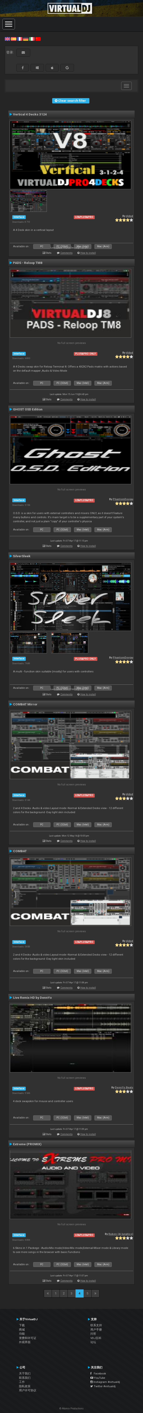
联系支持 (96, 1325)
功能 (22, 1333)
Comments (66, 252)
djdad (129, 216)
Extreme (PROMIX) (27, 1144)
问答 (93, 1333)
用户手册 (96, 1329)
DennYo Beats (124, 1087)
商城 (22, 1329)
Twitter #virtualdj (103, 1386)
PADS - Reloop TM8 (27, 263)
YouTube (97, 1378)
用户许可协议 (27, 1390)
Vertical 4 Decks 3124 (30, 114)
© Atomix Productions (71, 1408)
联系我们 (25, 1378)
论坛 (93, 1342)
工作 (22, 1382)
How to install (88, 252)
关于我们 (25, 1373)
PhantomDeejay (123, 499)
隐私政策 (25, 1386)
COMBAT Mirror (25, 704)
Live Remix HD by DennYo (32, 997)
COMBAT (20, 851)
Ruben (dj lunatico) (120, 1234)
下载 (22, 1325)
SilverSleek (22, 556)
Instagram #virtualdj (105, 1382)
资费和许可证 (27, 1338)
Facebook (98, 1373)
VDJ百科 (95, 1338)
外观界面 (25, 1342)
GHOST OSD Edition (28, 409)
